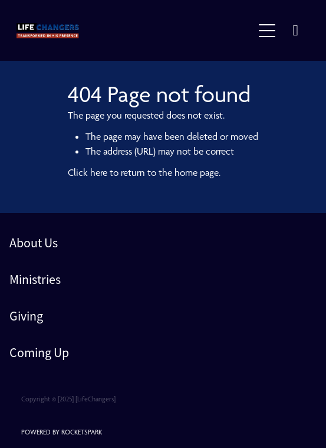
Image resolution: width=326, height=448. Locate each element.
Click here (87, 172)
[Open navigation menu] (267, 31)
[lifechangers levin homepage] (135, 30)
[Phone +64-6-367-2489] (295, 31)
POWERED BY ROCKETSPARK (61, 432)
